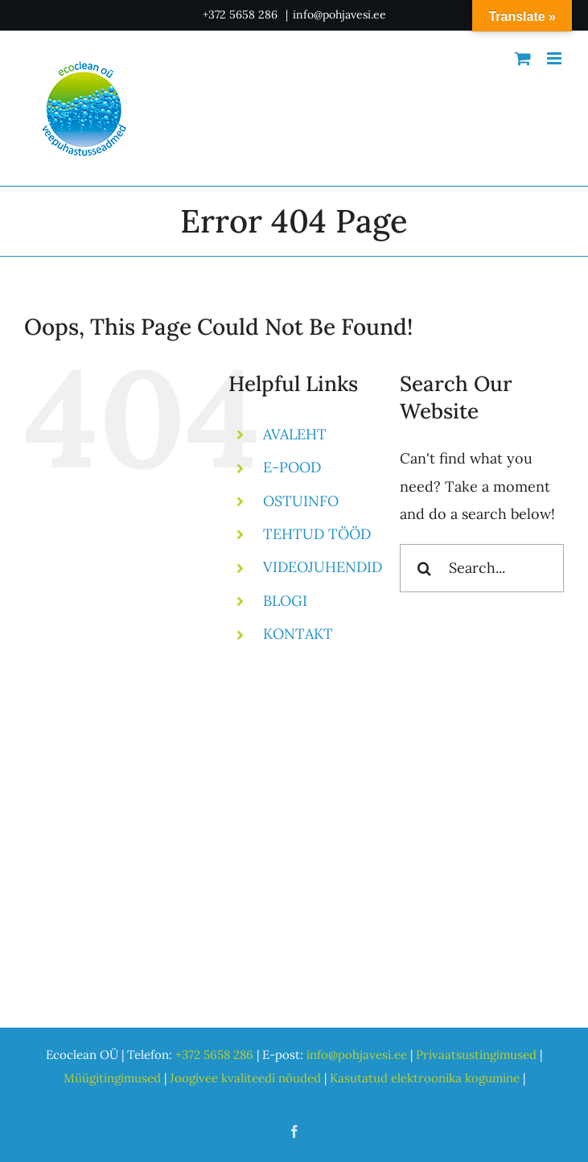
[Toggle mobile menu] (555, 58)
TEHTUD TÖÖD (317, 534)
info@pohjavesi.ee (339, 14)
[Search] (424, 568)
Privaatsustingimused (476, 1054)
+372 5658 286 (242, 14)
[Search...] (482, 568)
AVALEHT (295, 434)
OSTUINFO (301, 501)
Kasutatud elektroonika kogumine (425, 1078)
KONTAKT (298, 633)
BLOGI (285, 600)
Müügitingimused (112, 1078)
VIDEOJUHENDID (322, 567)
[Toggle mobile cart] (523, 58)
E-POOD (292, 467)
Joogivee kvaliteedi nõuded (245, 1078)
